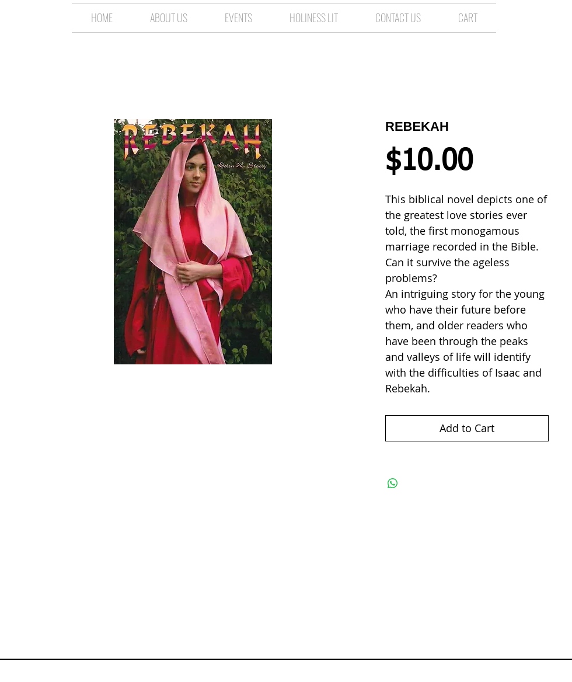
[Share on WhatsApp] (393, 483)
